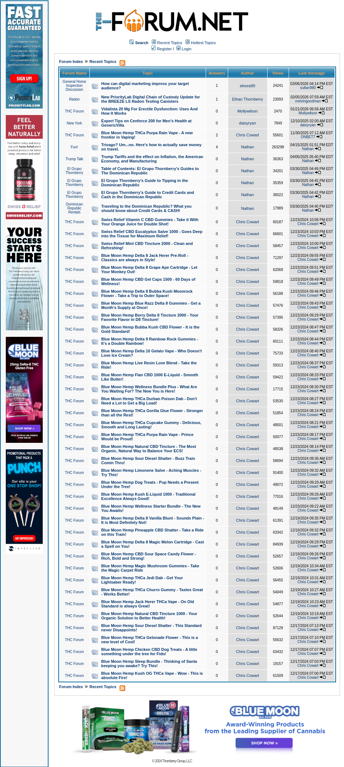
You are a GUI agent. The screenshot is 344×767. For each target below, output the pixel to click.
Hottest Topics (203, 43)
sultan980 (308, 88)
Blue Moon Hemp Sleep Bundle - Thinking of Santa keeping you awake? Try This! (149, 663)
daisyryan (247, 123)
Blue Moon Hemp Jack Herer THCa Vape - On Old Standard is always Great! (147, 603)
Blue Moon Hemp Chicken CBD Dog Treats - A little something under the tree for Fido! (149, 651)
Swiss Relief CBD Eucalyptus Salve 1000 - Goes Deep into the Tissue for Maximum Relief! (151, 233)
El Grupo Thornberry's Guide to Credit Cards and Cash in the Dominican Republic (147, 194)
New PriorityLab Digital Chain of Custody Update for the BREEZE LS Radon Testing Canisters (150, 99)
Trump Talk (74, 159)
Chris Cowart (247, 135)
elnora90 (247, 86)
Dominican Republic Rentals (74, 208)
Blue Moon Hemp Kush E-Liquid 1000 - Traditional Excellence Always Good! (148, 496)
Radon (74, 99)
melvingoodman (308, 101)
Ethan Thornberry (247, 99)
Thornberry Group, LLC (177, 761)
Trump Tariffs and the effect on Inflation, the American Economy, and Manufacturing (152, 158)
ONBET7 (308, 137)
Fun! (74, 147)
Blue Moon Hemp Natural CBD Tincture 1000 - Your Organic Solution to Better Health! (149, 615)
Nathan (247, 147)
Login (184, 49)
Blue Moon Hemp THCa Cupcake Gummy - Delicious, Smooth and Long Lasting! (151, 424)
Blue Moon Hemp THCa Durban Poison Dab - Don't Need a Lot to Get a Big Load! (149, 401)
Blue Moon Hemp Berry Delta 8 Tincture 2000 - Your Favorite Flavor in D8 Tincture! (149, 317)
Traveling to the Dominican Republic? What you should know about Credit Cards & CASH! (146, 208)
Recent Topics (169, 43)
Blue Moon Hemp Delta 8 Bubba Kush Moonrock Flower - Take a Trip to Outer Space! (147, 293)
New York (74, 123)
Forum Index (71, 61)
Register (161, 49)
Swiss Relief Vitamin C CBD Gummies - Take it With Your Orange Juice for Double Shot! (149, 221)
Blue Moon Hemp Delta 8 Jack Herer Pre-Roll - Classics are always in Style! (144, 257)
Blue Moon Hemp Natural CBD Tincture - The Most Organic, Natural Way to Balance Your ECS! (148, 448)
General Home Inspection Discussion (74, 86)
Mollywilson (247, 111)
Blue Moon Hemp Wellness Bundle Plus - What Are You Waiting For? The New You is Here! (149, 389)
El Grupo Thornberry (74, 171)
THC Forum (74, 111)
